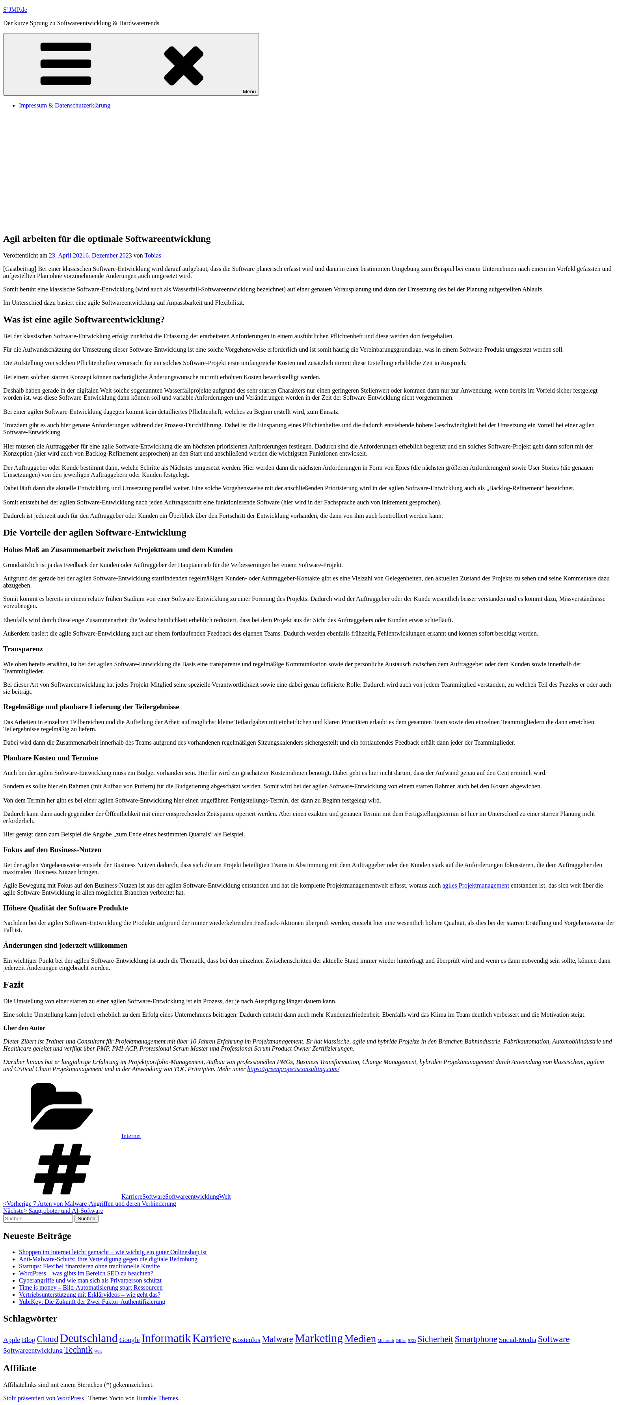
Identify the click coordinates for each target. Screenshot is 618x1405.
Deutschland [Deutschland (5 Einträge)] (89, 1338)
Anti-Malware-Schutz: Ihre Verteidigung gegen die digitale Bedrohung (108, 1259)
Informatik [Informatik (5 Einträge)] (166, 1338)
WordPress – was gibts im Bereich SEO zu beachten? (86, 1273)
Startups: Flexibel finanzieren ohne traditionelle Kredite (89, 1266)
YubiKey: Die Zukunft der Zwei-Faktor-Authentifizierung (92, 1301)
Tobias (152, 255)
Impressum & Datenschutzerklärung (64, 105)
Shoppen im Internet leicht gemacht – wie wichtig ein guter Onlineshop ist (113, 1252)
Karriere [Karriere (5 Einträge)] (211, 1338)
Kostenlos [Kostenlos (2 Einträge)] (247, 1340)
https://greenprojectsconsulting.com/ (293, 1069)
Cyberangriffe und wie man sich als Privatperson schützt (90, 1280)
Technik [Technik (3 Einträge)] (78, 1350)
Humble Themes (157, 1398)
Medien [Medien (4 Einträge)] (360, 1338)
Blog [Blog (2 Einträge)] (28, 1340)
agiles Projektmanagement (475, 885)
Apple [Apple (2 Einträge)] (11, 1340)
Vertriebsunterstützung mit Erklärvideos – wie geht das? (89, 1294)
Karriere (131, 1196)
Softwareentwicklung (192, 1196)
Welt (225, 1196)
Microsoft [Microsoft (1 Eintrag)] (386, 1340)
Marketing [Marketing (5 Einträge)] (319, 1338)
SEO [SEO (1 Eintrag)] (412, 1340)
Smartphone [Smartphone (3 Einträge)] (476, 1339)
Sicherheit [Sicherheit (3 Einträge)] (435, 1339)
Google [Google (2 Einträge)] (129, 1340)
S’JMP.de (15, 9)
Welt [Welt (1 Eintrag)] (98, 1351)
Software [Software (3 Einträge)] (554, 1339)
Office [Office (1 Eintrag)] (401, 1340)
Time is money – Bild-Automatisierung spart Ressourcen (91, 1287)
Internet (131, 1136)
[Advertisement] (309, 170)
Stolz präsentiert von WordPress (44, 1398)
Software (153, 1196)
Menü (131, 64)
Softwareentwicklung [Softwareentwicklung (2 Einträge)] (33, 1350)
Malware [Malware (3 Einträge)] (277, 1339)
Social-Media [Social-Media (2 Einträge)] (517, 1340)
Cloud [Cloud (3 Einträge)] (48, 1339)
